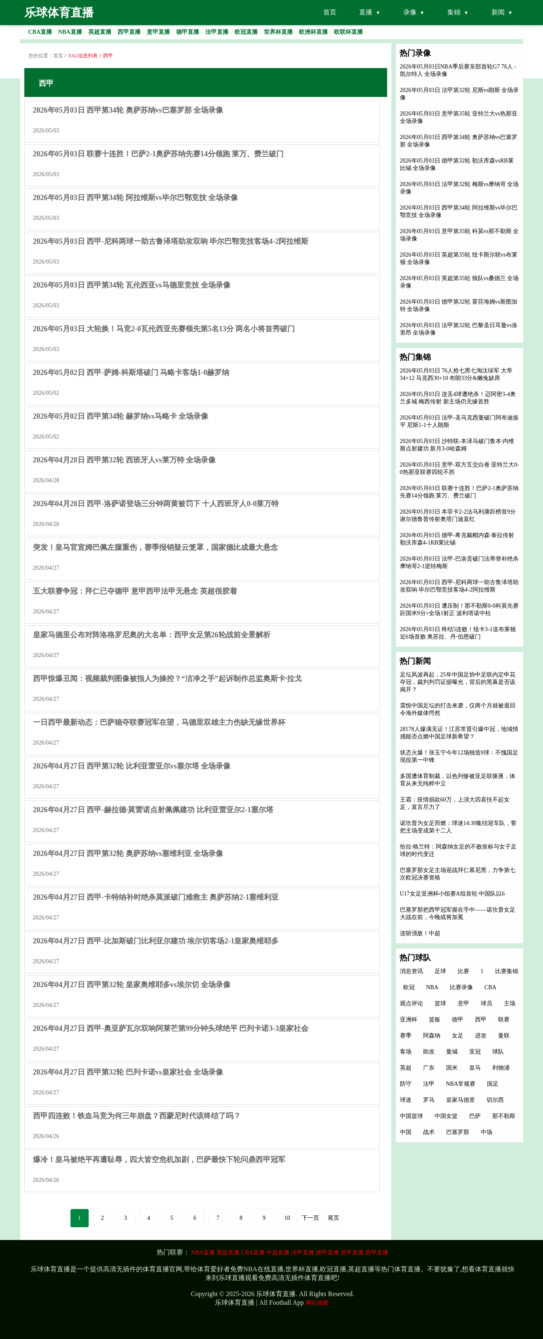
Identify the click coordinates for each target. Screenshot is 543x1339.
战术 (429, 1132)
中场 (486, 1132)
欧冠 (409, 987)
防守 (405, 1084)
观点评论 (411, 1003)
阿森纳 (431, 1036)
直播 (365, 12)
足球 (440, 971)
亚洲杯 (408, 1019)
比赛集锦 (506, 971)
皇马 (475, 1068)
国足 (492, 1084)
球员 (486, 1003)
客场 (405, 1052)
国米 (452, 1068)
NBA (432, 987)
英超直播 (228, 1252)
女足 (457, 1036)
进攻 (481, 1036)
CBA (490, 987)
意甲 (463, 1003)
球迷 (405, 1100)
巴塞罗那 (457, 1132)
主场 (509, 1003)
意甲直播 (352, 1252)
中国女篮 (446, 1116)
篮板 (434, 1019)
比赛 (463, 971)
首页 (329, 12)
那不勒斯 (503, 1116)
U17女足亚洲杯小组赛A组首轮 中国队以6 (452, 894)
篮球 (440, 1003)
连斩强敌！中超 (420, 933)
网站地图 (317, 1303)
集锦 (454, 12)
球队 (498, 1052)
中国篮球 (411, 1116)
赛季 (405, 1036)
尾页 (333, 1218)
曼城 (452, 1052)
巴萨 (475, 1116)
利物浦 (501, 1068)
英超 (405, 1068)
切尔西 (495, 1100)
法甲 (429, 1084)
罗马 (429, 1100)
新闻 (498, 12)
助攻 (429, 1052)
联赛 (504, 1019)
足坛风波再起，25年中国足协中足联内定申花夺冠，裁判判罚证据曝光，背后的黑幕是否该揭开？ (457, 682)
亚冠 (475, 1052)
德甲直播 (327, 1252)
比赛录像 (461, 987)
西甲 (481, 1019)
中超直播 (277, 1252)
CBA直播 (253, 1252)
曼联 (504, 1036)
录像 (409, 12)
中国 (405, 1132)
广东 (429, 1068)
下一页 (310, 1218)
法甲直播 (302, 1252)
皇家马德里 (460, 1100)
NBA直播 (203, 1252)
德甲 (457, 1019)
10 (287, 1218)
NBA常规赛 (461, 1084)
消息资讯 (411, 971)
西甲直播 (376, 1252)
